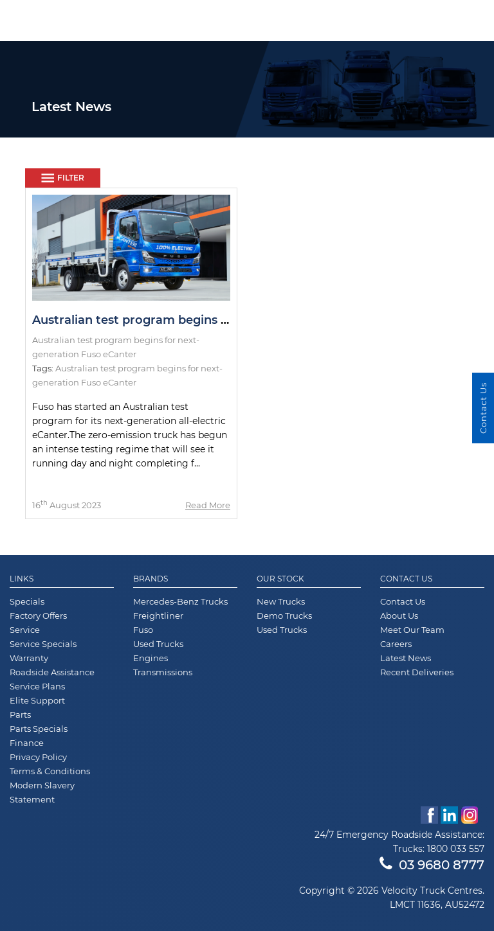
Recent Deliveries (416, 672)
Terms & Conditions (50, 771)
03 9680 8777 (432, 865)
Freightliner (158, 615)
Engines (150, 658)
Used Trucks (158, 644)
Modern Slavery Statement (42, 792)
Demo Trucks (284, 615)
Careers (396, 644)
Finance (27, 743)
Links (21, 578)
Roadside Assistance (52, 672)
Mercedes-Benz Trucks (180, 601)
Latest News (405, 658)
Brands (150, 578)
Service (25, 630)
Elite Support (37, 700)
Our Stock (280, 578)
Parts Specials (39, 728)
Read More (207, 505)
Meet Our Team (412, 630)
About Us (399, 615)
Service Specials (43, 644)
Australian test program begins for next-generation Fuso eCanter (226, 320)
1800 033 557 (455, 849)
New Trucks (281, 601)
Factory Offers (38, 615)
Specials (27, 601)
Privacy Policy (38, 757)
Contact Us (406, 578)
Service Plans (37, 686)
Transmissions (162, 672)
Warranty (29, 658)
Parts (20, 714)
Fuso (143, 630)
